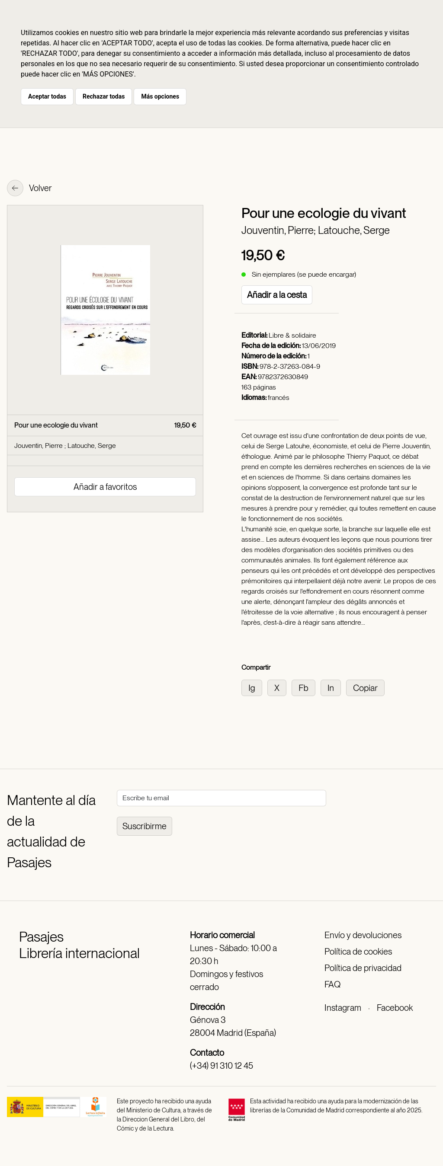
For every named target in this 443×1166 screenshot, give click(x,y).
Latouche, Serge (354, 230)
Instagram (342, 1008)
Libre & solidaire (292, 335)
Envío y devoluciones (362, 935)
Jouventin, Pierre (39, 445)
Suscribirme (144, 826)
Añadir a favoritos (105, 487)
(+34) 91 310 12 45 (221, 1066)
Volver (29, 189)
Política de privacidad (362, 968)
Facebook (395, 1008)
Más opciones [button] (160, 96)
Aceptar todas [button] (47, 96)
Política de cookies (358, 951)
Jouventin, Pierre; (279, 230)
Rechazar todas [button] (104, 96)
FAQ (332, 984)
